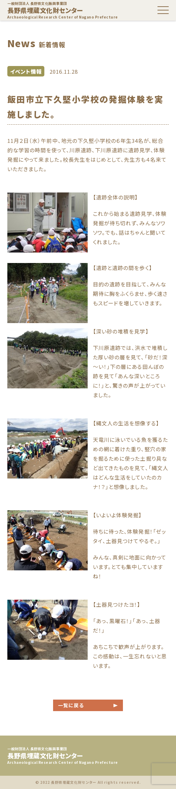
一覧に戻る (71, 705)
